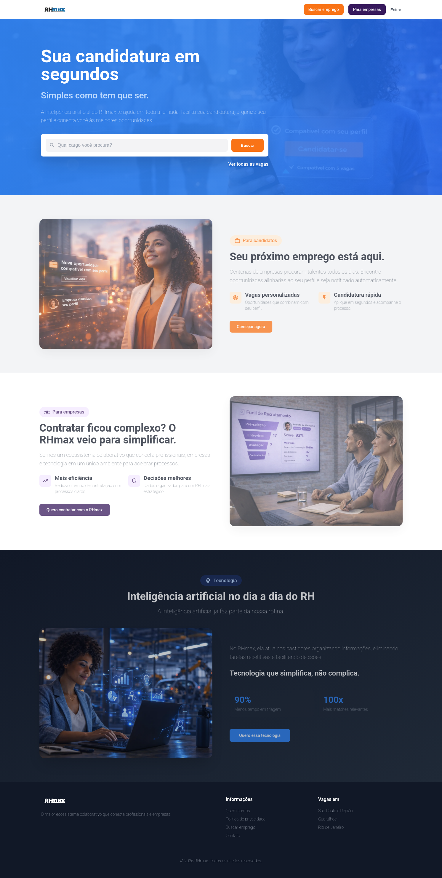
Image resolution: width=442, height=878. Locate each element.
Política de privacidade (245, 819)
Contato (233, 835)
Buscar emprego (240, 827)
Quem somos (238, 810)
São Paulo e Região (335, 810)
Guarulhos (327, 819)
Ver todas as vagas (248, 164)
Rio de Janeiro (331, 827)
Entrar (395, 9)
